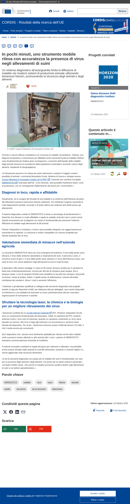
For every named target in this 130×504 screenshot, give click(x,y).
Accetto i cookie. (97, 493)
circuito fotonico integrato (39, 313)
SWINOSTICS (9, 183)
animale (75, 382)
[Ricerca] (122, 11)
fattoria (62, 382)
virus (39, 382)
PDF (41, 429)
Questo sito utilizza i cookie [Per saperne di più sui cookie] (19, 496)
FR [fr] (21, 46)
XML (16, 429)
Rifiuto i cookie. (98, 500)
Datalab (71, 31)
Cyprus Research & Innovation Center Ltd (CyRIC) (26, 179)
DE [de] (4, 46)
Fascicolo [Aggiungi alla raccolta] (98, 410)
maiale (7, 389)
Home (6, 31)
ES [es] (15, 46)
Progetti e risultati (33, 31)
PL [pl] (32, 46)
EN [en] (9, 46)
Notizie (62, 31)
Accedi (54, 11)
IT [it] (26, 46)
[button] (68, 11)
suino (50, 382)
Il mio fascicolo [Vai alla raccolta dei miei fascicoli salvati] (118, 410)
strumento (21, 389)
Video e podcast (50, 31)
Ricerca (80, 31)
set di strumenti (39, 389)
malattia (27, 382)
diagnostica (57, 389)
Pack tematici (17, 31)
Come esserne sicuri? (49, 2)
